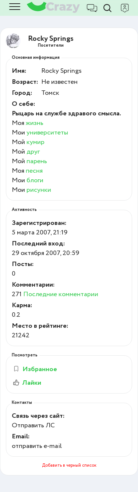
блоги (34, 180)
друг (33, 152)
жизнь (34, 123)
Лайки (26, 383)
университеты (47, 132)
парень (36, 161)
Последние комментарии (60, 294)
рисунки (38, 190)
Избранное (35, 369)
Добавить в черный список (69, 465)
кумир (35, 142)
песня (34, 171)
